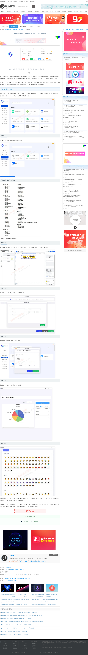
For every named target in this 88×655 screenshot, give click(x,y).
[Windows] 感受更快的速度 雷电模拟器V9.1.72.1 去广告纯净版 (72, 116)
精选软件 (10, 1)
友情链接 (25, 643)
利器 (23, 569)
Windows (82, 29)
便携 (13, 569)
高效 (8, 569)
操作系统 (34, 648)
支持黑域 (25, 648)
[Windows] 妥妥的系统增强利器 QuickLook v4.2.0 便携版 (13, 631)
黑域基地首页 (8, 29)
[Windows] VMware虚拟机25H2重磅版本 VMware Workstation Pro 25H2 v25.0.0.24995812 (21, 621)
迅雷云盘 (34, 521)
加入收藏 (26, 1)
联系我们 (56, 652)
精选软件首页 (5, 26)
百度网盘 (24, 521)
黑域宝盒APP (3, 1)
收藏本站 (71, 250)
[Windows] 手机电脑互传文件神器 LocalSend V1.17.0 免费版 (17, 578)
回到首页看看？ (44, 561)
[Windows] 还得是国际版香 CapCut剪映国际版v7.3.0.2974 (44, 596)
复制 (26, 574)
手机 (67, 29)
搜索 (33, 6)
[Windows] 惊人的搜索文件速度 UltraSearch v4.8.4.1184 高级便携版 (73, 106)
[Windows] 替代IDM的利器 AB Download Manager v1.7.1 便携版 (15, 599)
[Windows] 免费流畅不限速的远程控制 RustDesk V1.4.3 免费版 (72, 127)
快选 (73, 29)
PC (63, 29)
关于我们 (5, 643)
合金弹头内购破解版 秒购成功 (11, 580)
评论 (48, 59)
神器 (6, 569)
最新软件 (21, 1)
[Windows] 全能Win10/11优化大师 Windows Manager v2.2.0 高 (45, 599)
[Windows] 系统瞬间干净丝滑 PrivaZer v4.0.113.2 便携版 (13, 602)
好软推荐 (15, 648)
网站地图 (25, 647)
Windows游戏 (23, 26)
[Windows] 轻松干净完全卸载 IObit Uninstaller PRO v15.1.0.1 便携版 (73, 111)
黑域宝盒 (25, 645)
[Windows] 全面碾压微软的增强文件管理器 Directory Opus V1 (14, 594)
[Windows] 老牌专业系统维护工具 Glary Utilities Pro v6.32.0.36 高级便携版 (72, 190)
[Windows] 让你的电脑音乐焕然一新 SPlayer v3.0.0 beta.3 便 (44, 594)
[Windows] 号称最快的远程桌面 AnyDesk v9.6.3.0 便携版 (72, 121)
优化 (21, 569)
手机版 (86, 1)
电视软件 (34, 647)
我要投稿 (5, 648)
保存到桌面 (32, 1)
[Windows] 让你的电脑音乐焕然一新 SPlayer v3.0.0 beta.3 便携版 (73, 185)
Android (77, 29)
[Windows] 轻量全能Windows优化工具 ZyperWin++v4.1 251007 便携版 (72, 196)
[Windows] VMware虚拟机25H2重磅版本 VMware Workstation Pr (45, 602)
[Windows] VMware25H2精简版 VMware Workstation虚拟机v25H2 (15, 596)
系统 (87, 29)
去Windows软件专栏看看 (35, 561)
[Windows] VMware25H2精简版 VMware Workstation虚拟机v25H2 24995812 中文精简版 (21, 615)
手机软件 (34, 645)
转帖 (33, 59)
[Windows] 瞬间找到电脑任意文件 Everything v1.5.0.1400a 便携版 (15, 624)
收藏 (25, 59)
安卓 (18, 569)
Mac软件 (39, 26)
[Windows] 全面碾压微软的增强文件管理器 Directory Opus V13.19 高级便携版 (18, 612)
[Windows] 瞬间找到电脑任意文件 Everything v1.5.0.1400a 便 (14, 604)
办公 (11, 569)
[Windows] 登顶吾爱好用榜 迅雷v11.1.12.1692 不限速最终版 (44, 604)
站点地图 (37, 652)
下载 (41, 59)
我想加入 (70, 647)
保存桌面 (26, 561)
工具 (16, 569)
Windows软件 (14, 26)
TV (69, 29)
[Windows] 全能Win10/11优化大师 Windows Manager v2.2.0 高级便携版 (17, 628)
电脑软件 (15, 29)
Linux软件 (31, 26)
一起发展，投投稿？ (13, 561)
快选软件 (15, 1)
